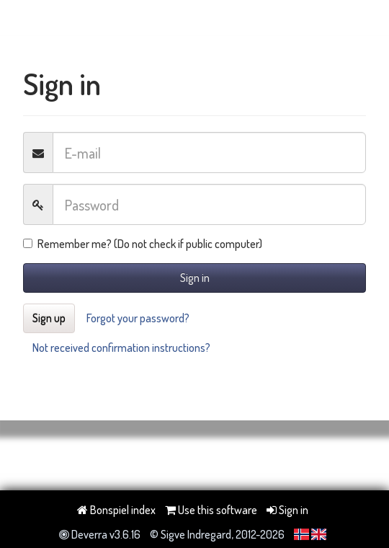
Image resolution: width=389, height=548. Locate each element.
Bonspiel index (116, 510)
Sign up (49, 318)
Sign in (195, 277)
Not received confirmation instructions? (121, 347)
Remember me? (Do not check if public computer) (142, 244)
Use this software (211, 510)
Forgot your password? (137, 318)
